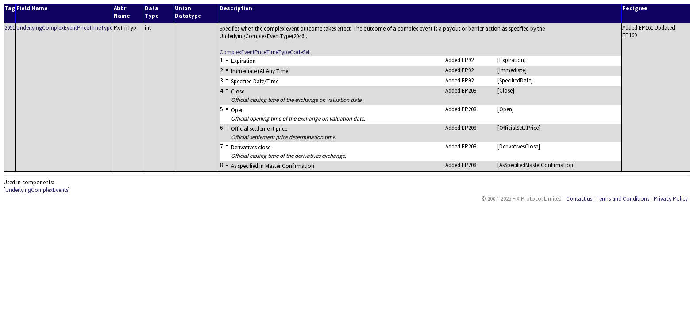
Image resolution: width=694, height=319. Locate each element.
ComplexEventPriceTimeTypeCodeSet (265, 52)
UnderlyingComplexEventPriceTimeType (64, 27)
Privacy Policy (671, 198)
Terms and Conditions (623, 198)
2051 (9, 27)
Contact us (579, 198)
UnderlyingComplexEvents (36, 190)
